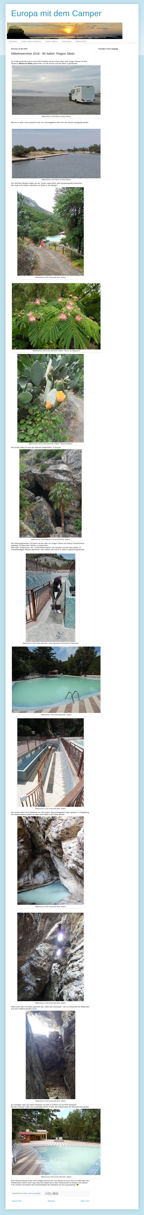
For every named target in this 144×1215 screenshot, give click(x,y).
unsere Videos (51, 41)
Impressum (66, 41)
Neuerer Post (17, 1201)
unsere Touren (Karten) (31, 41)
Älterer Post (85, 1201)
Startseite (13, 41)
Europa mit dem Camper (56, 13)
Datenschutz (80, 41)
